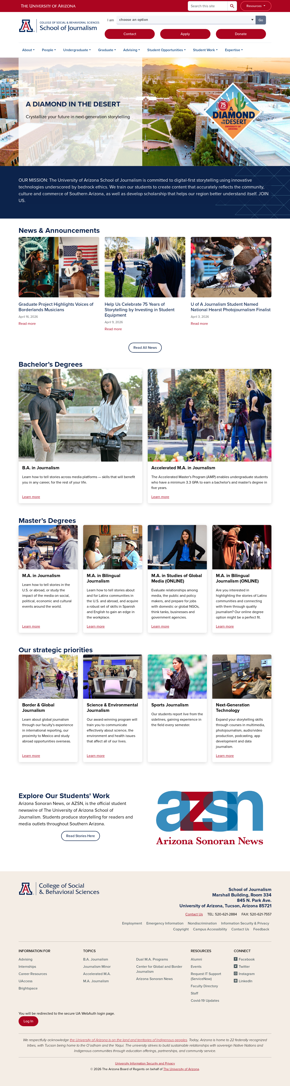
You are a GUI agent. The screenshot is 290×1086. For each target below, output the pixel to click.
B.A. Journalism (95, 959)
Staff (194, 993)
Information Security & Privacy (245, 923)
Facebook (247, 959)
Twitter (244, 966)
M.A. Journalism (96, 981)
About (27, 50)
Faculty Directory (204, 986)
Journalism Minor (97, 966)
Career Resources (33, 974)
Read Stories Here (80, 836)
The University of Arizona (181, 1069)
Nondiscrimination (202, 923)
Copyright (181, 929)
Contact (129, 34)
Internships (27, 966)
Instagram (247, 974)
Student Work (204, 50)
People (47, 50)
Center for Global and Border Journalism (159, 969)
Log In (28, 1021)
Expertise (232, 50)
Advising (130, 50)
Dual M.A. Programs (152, 959)
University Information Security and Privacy (145, 1063)
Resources (254, 6)
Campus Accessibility (210, 929)
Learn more (31, 497)
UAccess (25, 981)
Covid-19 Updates (205, 1000)
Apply (185, 34)
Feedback (261, 929)
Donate (241, 34)
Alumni (196, 959)
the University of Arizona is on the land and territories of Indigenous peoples (128, 1040)
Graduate (105, 50)
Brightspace (28, 988)
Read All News (145, 347)
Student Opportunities (165, 50)
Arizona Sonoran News (154, 979)
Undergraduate (75, 50)
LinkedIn (245, 981)
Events (196, 966)
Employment (132, 923)
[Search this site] (208, 6)
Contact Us (194, 914)
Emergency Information (165, 923)
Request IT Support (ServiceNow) (206, 976)
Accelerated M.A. (97, 974)
